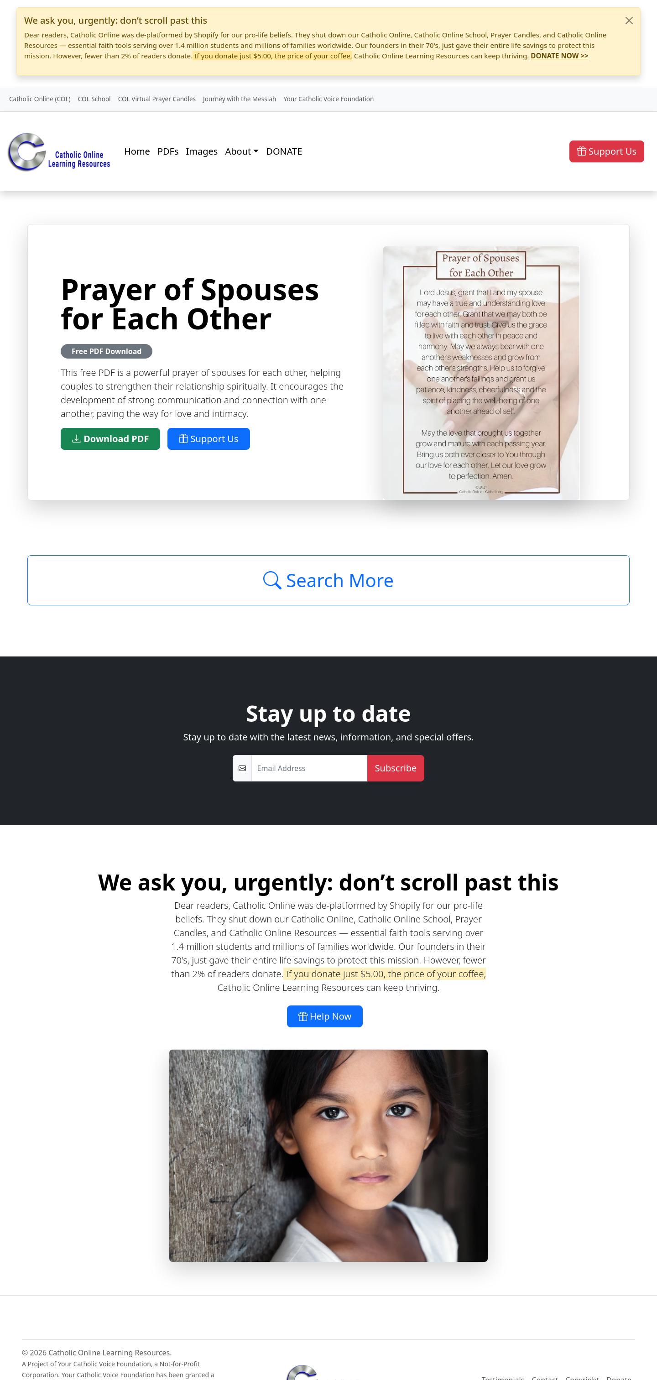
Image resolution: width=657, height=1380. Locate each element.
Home (137, 151)
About (238, 151)
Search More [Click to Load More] (328, 580)
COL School (94, 98)
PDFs (168, 151)
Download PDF (110, 438)
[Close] (629, 20)
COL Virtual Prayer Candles (157, 98)
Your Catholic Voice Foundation (328, 98)
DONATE (284, 151)
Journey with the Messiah (239, 98)
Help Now (325, 1016)
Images (202, 151)
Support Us (606, 151)
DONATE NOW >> (559, 55)
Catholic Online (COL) (40, 98)
